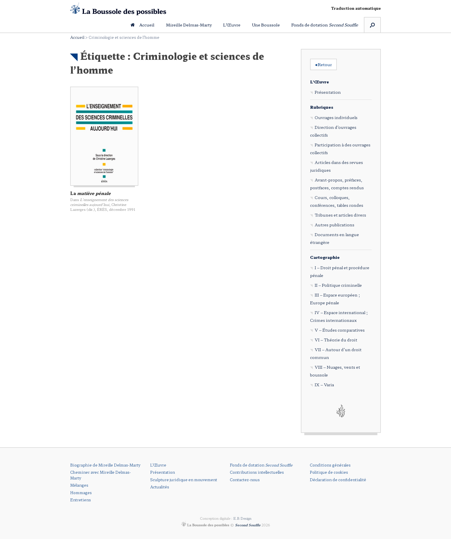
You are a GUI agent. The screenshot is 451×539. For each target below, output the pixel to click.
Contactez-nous (245, 479)
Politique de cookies (329, 472)
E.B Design (242, 518)
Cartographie (325, 257)
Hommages (81, 492)
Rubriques (321, 107)
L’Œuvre (231, 25)
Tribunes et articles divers (340, 215)
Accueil (142, 25)
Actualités (159, 487)
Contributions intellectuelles (257, 472)
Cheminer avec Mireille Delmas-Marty (100, 475)
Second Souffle (248, 524)
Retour (323, 64)
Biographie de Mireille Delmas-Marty (105, 465)
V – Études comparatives (340, 330)
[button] (372, 25)
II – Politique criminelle (338, 285)
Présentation (328, 92)
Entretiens (80, 499)
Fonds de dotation (324, 25)
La (90, 193)
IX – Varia (324, 384)
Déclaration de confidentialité (338, 479)
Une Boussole (266, 25)
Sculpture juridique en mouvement (183, 479)
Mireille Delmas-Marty (189, 25)
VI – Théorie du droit (336, 340)
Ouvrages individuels (336, 117)
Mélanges (79, 485)
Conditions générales (330, 465)
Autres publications (334, 225)
